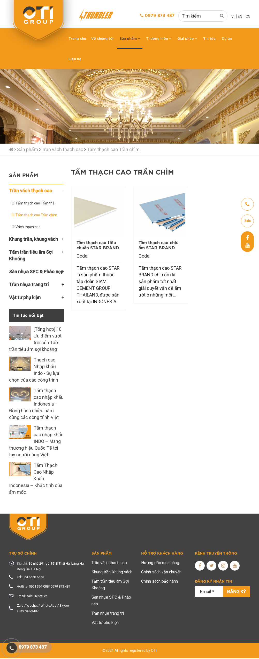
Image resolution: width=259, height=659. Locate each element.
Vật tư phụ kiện (105, 622)
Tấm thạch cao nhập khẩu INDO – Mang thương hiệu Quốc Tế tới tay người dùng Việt (36, 441)
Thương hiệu (158, 38)
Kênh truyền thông (216, 553)
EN (240, 16)
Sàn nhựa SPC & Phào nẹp (111, 600)
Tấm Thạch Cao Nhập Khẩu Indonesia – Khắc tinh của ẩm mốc (35, 479)
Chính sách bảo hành (159, 581)
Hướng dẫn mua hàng (160, 562)
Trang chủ (77, 38)
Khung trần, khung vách (112, 572)
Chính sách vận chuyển (161, 572)
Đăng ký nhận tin (213, 581)
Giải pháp (187, 38)
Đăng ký (236, 591)
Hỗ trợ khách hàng (162, 553)
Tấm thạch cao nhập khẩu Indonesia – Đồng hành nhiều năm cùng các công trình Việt (36, 404)
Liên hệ (74, 58)
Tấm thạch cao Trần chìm (113, 149)
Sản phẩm (130, 38)
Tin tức (209, 38)
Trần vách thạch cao (62, 149)
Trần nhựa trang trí (108, 613)
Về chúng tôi (102, 38)
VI (232, 16)
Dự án (227, 38)
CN (248, 16)
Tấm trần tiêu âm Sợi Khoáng (110, 584)
